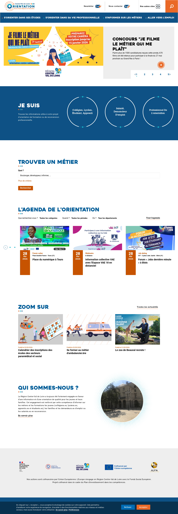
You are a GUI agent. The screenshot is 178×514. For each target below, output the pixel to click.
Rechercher (25, 188)
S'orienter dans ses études (22, 17)
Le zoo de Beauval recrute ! (130, 350)
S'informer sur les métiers (123, 17)
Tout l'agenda (153, 218)
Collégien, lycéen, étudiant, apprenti (82, 112)
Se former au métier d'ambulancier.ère (78, 352)
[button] (135, 74)
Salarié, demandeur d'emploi (120, 112)
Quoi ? (21, 170)
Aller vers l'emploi (161, 17)
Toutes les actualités (147, 307)
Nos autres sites (147, 6)
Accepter (143, 507)
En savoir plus (25, 416)
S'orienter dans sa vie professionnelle (73, 17)
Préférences (74, 510)
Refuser (127, 507)
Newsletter (93, 6)
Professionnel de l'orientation (158, 112)
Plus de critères (24, 181)
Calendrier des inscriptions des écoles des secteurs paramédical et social (35, 353)
